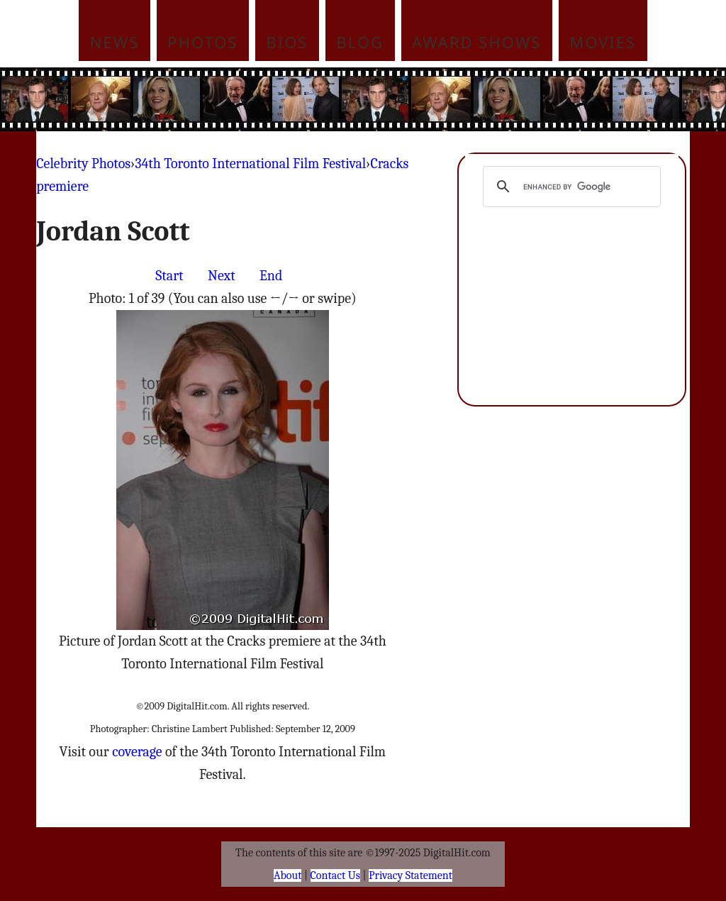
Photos (202, 41)
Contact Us (335, 875)
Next (221, 275)
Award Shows (476, 41)
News (115, 41)
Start (169, 275)
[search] (569, 186)
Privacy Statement (410, 875)
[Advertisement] (459, 99)
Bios (287, 41)
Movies (602, 41)
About (287, 875)
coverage (137, 752)
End (270, 275)
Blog (360, 41)
